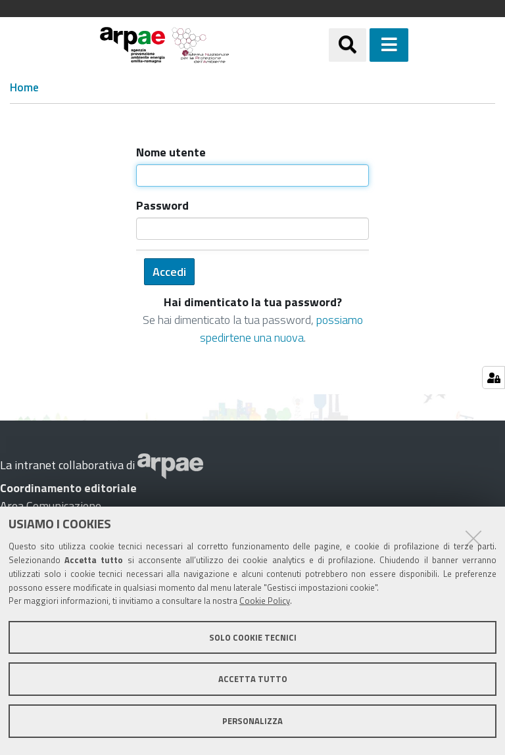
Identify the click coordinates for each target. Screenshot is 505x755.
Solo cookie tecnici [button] (253, 637)
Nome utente (171, 152)
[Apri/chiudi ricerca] (347, 45)
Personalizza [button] (252, 720)
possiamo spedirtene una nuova (281, 328)
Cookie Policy (264, 600)
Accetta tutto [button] (252, 678)
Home (24, 88)
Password (162, 205)
